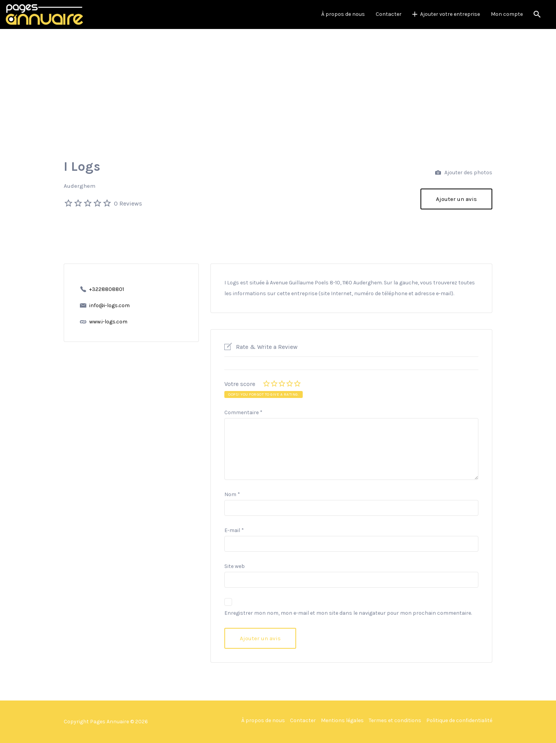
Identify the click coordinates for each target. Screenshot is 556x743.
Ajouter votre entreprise (450, 14)
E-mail (234, 530)
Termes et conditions (395, 720)
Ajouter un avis (456, 199)
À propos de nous (343, 14)
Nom (232, 494)
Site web (234, 566)
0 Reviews (128, 203)
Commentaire (243, 412)
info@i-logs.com (109, 305)
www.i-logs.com (108, 321)
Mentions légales (342, 720)
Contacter (389, 14)
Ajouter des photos (463, 172)
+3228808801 (106, 289)
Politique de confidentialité (459, 720)
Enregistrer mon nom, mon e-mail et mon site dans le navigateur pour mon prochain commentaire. (348, 613)
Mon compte (507, 14)
